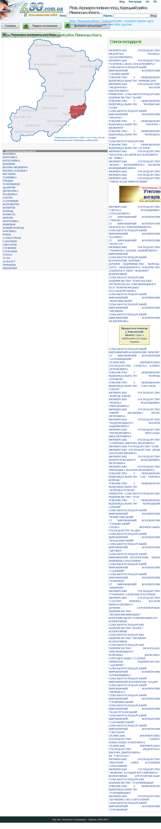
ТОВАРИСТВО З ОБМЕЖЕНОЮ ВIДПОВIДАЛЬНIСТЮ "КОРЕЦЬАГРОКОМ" (134, 487)
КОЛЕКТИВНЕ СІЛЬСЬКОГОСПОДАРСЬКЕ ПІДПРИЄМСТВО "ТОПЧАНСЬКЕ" (131, 277)
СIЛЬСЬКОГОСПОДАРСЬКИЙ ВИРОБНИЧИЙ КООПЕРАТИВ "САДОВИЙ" (134, 567)
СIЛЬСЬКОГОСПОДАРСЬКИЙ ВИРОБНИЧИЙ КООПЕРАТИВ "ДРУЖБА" (134, 547)
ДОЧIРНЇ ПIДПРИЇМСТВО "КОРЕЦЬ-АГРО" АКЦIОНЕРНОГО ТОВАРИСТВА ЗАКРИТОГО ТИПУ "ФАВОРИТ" (134, 267)
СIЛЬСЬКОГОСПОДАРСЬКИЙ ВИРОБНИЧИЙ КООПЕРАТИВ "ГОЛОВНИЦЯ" (134, 806)
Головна (10, 25)
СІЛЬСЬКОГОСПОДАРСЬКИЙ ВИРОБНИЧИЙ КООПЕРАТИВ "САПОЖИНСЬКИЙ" (134, 719)
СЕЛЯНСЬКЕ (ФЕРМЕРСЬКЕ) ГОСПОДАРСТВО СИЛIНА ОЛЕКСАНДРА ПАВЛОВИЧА (134, 739)
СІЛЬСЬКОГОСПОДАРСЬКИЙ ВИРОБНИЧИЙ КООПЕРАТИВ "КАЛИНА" (134, 234)
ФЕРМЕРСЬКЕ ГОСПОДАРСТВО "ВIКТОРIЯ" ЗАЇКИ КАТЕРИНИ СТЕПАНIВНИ (134, 762)
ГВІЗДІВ (8, 180)
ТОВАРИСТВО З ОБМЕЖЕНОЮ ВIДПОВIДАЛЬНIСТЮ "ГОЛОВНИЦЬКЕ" (134, 789)
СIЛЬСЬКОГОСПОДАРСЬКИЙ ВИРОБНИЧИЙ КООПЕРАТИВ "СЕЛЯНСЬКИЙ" (134, 70)
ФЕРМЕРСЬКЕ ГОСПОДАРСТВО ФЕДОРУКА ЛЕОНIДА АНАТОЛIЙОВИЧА (134, 54)
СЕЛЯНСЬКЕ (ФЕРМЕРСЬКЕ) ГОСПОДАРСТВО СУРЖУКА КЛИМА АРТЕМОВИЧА (134, 366)
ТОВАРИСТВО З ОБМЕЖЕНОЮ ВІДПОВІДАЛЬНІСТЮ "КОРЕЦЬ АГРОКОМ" (134, 376)
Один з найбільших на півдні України (134, 335)
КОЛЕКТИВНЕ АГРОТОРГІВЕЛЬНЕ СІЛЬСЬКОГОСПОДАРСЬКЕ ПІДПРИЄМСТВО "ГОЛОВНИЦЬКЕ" (134, 779)
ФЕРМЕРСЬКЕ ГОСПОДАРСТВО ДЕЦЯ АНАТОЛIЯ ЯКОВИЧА (134, 451)
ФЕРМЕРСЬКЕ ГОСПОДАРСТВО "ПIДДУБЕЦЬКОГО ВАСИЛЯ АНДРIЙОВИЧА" (134, 423)
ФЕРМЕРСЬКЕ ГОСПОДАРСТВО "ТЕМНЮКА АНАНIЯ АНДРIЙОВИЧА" (134, 249)
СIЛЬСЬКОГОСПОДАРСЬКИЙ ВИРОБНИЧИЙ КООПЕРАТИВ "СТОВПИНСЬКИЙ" (134, 699)
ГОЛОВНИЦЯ (11, 184)
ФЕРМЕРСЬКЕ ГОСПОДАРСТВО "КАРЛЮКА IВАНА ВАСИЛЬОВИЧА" (134, 62)
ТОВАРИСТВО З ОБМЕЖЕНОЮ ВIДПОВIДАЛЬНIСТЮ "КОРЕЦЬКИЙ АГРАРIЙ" (134, 503)
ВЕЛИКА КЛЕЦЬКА (15, 170)
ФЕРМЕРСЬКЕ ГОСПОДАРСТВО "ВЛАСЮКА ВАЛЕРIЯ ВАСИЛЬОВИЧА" (134, 153)
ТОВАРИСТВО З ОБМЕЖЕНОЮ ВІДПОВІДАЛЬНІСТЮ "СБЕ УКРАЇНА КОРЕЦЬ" (134, 477)
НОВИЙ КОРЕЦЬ (13, 227)
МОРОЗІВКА (11, 221)
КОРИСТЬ (9, 214)
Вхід (121, 1)
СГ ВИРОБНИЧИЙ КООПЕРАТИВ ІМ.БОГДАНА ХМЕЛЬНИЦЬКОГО (134, 225)
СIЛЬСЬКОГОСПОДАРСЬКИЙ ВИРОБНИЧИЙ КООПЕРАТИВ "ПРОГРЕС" (134, 114)
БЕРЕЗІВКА (10, 157)
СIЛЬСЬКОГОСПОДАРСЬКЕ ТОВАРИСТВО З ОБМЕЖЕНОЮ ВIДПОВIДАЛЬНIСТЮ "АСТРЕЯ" (134, 144)
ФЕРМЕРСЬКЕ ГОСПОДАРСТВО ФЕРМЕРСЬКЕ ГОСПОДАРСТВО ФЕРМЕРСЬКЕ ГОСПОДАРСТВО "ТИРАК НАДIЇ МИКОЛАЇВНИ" (134, 176)
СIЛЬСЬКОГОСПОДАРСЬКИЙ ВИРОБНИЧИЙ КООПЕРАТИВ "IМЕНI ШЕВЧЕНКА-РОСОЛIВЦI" (134, 557)
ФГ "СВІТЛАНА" (119, 755)
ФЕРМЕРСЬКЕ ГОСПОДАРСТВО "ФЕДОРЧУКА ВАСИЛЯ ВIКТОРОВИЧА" (134, 87)
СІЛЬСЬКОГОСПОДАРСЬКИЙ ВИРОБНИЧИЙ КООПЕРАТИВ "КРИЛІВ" (134, 350)
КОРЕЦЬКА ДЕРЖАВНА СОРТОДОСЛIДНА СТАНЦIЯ (134, 656)
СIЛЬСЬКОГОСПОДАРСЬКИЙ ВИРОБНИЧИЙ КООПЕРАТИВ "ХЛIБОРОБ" (134, 577)
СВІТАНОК (10, 244)
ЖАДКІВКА (10, 194)
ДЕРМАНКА (10, 190)
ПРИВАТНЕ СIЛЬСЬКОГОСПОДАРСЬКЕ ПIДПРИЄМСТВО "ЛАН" (134, 495)
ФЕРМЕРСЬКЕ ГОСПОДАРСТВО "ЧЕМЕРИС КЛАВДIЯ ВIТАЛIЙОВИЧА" (134, 771)
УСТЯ (6, 258)
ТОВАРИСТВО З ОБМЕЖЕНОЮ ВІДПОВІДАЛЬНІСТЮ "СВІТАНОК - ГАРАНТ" (134, 386)
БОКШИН (9, 163)
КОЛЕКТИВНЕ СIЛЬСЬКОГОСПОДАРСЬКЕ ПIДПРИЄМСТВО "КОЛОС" (126, 625)
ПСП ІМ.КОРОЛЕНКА (122, 290)
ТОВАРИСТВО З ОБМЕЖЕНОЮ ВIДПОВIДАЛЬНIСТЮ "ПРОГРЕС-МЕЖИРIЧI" (134, 124)
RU (155, 1)
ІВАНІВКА (9, 153)
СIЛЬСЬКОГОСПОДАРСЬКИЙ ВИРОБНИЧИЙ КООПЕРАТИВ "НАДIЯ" (133, 680)
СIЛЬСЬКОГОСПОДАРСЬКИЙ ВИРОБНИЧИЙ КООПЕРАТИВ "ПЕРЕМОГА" (134, 688)
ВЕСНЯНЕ (9, 174)
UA (147, 1)
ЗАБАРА (8, 197)
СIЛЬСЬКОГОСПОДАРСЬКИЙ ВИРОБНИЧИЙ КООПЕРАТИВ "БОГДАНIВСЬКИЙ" (134, 537)
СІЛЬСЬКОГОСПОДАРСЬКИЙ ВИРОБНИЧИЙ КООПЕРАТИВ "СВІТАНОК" (134, 729)
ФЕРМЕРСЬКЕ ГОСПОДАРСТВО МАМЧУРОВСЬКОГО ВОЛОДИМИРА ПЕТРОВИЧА (134, 460)
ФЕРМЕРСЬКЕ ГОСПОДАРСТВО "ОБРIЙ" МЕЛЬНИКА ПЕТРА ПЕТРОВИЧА (134, 413)
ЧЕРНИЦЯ (9, 264)
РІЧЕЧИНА (10, 231)
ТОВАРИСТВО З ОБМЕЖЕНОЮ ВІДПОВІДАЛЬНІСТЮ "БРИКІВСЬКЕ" (134, 79)
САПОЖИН (10, 241)
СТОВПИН (9, 247)
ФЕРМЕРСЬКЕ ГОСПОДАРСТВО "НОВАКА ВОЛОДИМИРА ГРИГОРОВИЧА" (134, 403)
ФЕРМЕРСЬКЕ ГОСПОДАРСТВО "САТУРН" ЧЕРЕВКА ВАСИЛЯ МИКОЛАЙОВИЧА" (134, 601)
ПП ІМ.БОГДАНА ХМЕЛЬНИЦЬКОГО (132, 284)
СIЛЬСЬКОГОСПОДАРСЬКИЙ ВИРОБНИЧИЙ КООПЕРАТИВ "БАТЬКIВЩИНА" (134, 672)
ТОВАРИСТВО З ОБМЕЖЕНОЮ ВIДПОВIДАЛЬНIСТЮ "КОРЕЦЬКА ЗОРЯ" (134, 134)
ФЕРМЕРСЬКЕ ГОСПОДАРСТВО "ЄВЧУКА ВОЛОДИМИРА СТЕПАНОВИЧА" (134, 210)
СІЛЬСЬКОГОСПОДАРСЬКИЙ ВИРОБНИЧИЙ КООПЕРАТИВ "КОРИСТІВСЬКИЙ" (134, 514)
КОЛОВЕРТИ (11, 204)
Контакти (67, 819)
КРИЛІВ (8, 217)
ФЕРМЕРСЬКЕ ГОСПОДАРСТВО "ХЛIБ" (134, 446)
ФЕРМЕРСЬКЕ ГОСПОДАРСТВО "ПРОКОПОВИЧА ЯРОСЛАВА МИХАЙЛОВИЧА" (134, 433)
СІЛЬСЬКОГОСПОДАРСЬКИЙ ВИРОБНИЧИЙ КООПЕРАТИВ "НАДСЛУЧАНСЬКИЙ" (134, 709)
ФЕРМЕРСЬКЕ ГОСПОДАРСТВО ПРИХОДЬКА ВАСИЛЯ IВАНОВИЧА (134, 468)
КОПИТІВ (9, 207)
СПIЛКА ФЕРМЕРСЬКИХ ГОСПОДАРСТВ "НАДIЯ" (134, 528)
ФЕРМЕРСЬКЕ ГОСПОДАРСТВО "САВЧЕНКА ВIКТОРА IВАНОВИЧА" (134, 441)
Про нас (56, 819)
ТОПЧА (7, 254)
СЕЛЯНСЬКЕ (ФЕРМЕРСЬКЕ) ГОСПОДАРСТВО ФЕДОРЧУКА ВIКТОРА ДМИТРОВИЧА (134, 749)
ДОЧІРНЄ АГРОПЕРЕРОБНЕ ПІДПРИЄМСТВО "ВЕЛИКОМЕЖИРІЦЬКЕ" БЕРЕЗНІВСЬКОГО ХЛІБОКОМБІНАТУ (134, 612)
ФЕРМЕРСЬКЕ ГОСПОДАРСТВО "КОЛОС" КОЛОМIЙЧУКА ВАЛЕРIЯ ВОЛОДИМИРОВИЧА (134, 165)
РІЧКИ (7, 234)
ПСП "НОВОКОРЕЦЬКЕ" (124, 287)
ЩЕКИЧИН (10, 268)
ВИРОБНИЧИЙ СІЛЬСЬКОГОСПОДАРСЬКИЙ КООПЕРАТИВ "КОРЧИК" (128, 257)
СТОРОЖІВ (10, 251)
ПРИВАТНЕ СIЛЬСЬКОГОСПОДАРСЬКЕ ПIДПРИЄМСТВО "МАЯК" (134, 95)
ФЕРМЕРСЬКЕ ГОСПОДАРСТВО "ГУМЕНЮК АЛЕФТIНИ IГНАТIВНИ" (134, 592)
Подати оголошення (44, 25)
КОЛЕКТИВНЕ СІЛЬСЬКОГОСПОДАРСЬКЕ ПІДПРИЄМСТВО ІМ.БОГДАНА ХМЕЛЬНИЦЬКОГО (134, 646)
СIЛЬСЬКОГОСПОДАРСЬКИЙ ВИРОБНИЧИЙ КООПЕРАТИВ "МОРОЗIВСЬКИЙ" (134, 297)
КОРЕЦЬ (8, 211)
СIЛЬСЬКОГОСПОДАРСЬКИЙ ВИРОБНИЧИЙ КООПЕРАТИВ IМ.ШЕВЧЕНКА (134, 318)
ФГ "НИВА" (116, 158)
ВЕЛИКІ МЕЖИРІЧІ (15, 167)
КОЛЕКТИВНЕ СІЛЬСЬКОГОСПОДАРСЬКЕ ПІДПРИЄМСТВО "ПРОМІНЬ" (128, 635)
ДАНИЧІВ (9, 187)
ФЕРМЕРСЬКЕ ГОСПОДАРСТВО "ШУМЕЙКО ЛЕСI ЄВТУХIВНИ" (134, 798)
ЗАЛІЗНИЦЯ (10, 200)
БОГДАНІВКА (11, 160)
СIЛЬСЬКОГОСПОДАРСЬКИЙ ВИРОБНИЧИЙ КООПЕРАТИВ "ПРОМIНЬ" (134, 308)
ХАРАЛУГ (9, 261)
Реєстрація (135, 1)
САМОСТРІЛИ (12, 237)
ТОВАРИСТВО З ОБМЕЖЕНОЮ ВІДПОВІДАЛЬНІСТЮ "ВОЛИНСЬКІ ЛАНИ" (134, 104)
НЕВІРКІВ (9, 224)
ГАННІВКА (10, 177)
